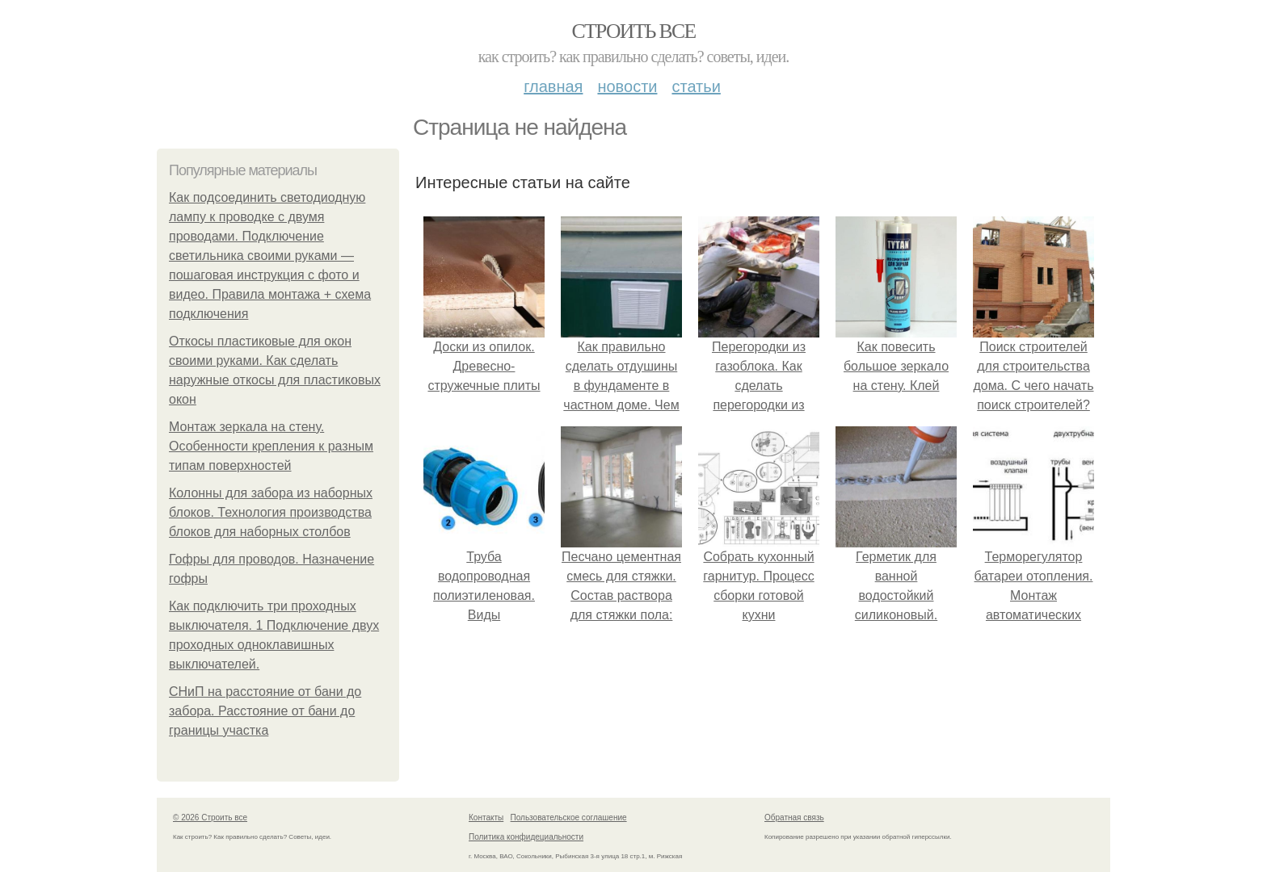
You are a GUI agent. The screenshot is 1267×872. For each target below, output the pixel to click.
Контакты (486, 817)
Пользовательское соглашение (569, 817)
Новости (627, 86)
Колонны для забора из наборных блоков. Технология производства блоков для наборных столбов (271, 512)
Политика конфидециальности (526, 836)
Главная (553, 86)
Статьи (695, 86)
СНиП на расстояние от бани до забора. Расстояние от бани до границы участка (265, 711)
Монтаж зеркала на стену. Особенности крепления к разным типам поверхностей (271, 446)
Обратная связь (794, 817)
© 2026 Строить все (210, 817)
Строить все (633, 31)
